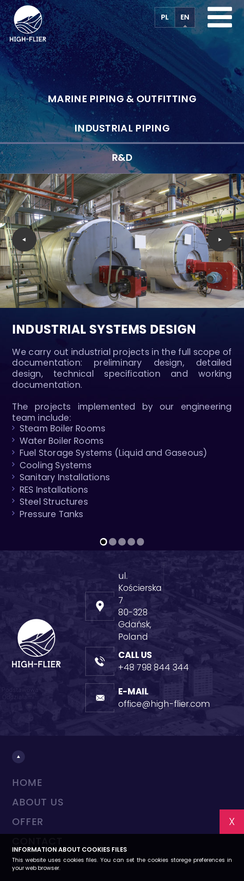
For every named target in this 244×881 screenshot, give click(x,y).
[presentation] (24, 239)
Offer (28, 822)
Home (27, 782)
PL (165, 17)
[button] (103, 541)
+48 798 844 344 (153, 668)
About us (38, 802)
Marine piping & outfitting (122, 99)
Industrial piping (122, 128)
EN (184, 17)
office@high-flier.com (164, 704)
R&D (122, 157)
